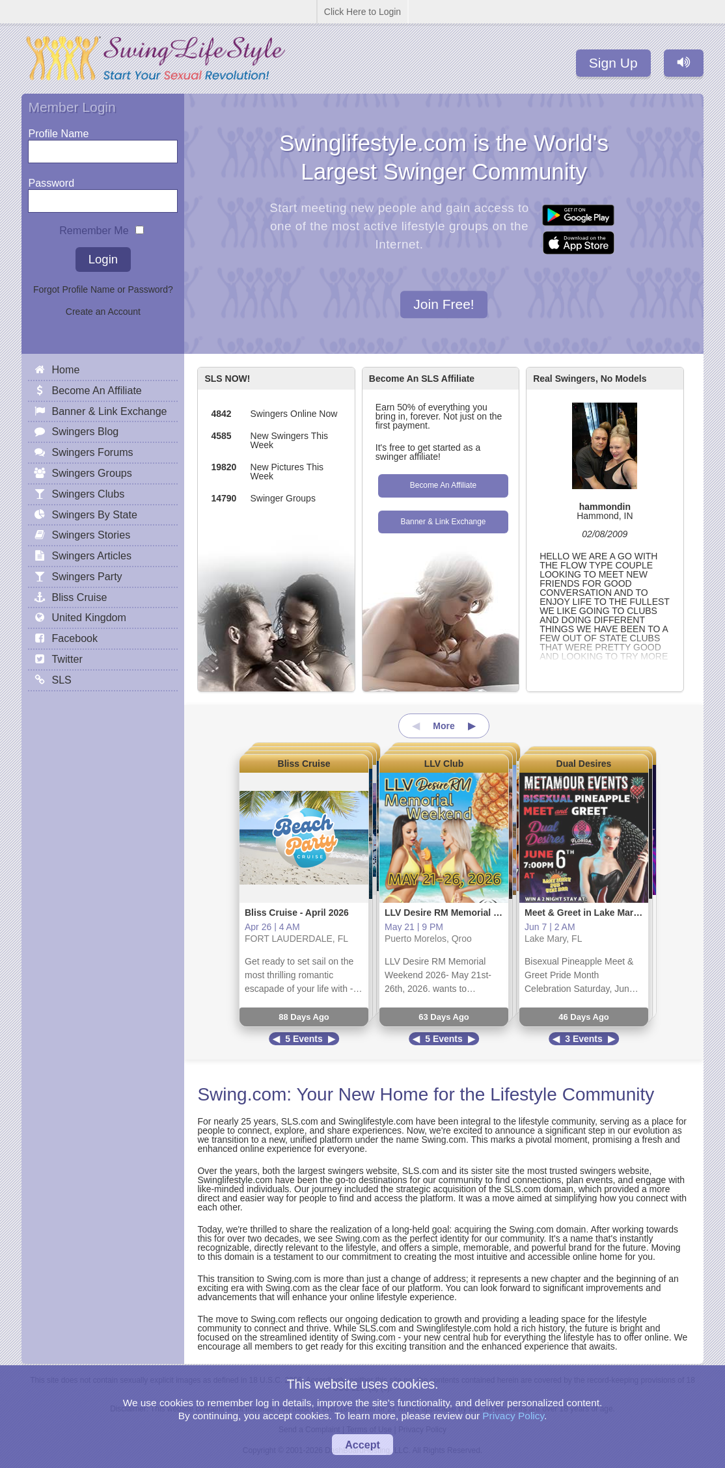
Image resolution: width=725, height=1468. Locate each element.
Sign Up (613, 62)
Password (51, 180)
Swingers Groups (91, 473)
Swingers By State (94, 514)
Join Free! (443, 304)
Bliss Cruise (304, 763)
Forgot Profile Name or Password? (103, 289)
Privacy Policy (513, 1415)
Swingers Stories (90, 534)
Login (103, 259)
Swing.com (241, 1094)
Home (65, 369)
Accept (362, 1444)
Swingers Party (86, 576)
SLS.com (299, 1121)
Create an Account (103, 311)
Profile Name (58, 130)
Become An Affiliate (443, 485)
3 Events (584, 1038)
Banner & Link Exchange (443, 521)
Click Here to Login (362, 12)
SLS (61, 680)
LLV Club (443, 763)
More (443, 725)
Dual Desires (584, 763)
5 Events (304, 1038)
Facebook (74, 638)
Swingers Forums (92, 452)
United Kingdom (88, 617)
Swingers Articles (91, 555)
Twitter (66, 659)
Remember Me (93, 227)
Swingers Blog (84, 431)
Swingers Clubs (87, 494)
